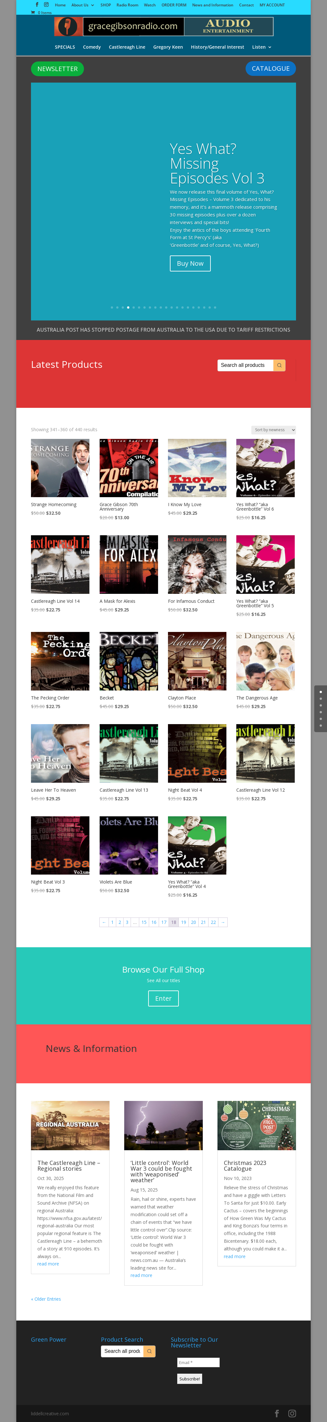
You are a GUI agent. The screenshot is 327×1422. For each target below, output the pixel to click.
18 (204, 307)
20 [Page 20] (193, 922)
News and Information (212, 5)
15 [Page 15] (144, 922)
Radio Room (127, 5)
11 (166, 307)
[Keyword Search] (245, 365)
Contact (246, 5)
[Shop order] (273, 430)
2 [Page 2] (119, 922)
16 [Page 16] (153, 922)
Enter (163, 998)
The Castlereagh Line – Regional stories (68, 1165)
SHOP (106, 5)
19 (210, 307)
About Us (80, 5)
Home (60, 5)
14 (182, 307)
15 (188, 307)
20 (215, 307)
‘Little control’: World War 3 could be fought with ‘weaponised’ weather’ (161, 1171)
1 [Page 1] (112, 922)
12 (172, 307)
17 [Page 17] (163, 922)
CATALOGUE (271, 68)
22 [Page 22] (213, 922)
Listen (259, 47)
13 (177, 307)
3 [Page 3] (127, 922)
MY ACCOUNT (272, 5)
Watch (150, 5)
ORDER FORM (174, 5)
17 (199, 307)
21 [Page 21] (203, 922)
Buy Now (190, 263)
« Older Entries (46, 1299)
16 (193, 307)
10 (161, 307)
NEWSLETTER (57, 68)
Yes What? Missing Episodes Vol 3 (217, 163)
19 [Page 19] (183, 922)
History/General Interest (218, 47)
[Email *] (198, 1362)
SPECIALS (64, 47)
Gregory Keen (168, 47)
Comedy (91, 47)
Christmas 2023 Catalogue (245, 1165)
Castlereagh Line (127, 47)
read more (48, 1264)
